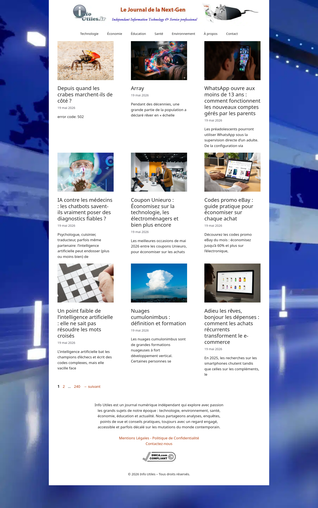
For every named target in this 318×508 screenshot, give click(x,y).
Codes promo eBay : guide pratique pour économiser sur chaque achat (228, 209)
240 (77, 386)
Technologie (89, 33)
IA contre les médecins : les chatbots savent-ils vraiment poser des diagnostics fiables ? (84, 209)
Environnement (183, 33)
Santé (159, 33)
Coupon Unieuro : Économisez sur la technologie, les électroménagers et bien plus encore (154, 212)
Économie (114, 33)
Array (137, 88)
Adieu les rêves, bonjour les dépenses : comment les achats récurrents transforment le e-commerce (231, 326)
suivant (91, 386)
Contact (232, 33)
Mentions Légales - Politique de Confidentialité (159, 437)
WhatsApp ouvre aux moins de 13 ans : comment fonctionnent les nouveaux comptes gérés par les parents (232, 100)
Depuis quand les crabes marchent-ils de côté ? (85, 94)
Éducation (138, 33)
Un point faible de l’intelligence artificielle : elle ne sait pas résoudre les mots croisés (85, 323)
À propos (211, 33)
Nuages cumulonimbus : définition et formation (158, 317)
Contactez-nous (159, 443)
